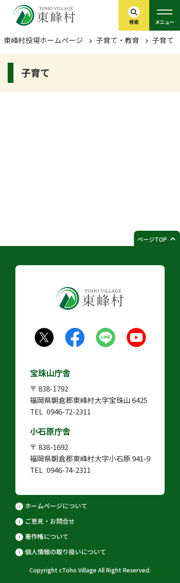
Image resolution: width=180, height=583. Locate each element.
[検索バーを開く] (134, 15)
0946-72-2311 (69, 411)
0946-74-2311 (69, 470)
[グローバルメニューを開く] (164, 15)
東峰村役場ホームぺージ (43, 40)
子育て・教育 (117, 40)
